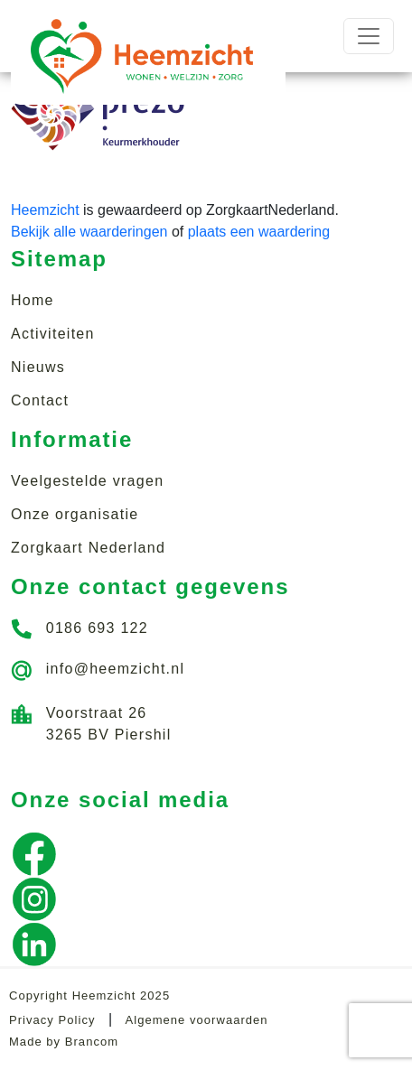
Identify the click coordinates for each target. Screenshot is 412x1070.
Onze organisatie (74, 514)
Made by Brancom (63, 1041)
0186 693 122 (97, 628)
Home (32, 300)
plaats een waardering (259, 231)
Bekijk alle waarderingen (89, 231)
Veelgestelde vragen (87, 480)
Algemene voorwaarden (197, 1020)
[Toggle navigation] (368, 36)
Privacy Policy (52, 1020)
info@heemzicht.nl (115, 668)
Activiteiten (53, 333)
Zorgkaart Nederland (88, 547)
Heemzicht (45, 210)
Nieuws (38, 367)
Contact (40, 400)
